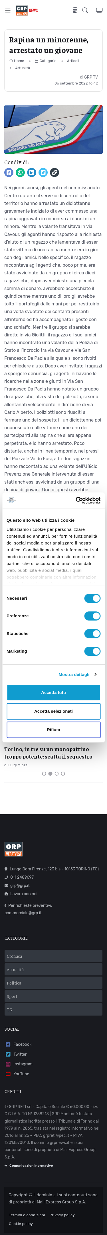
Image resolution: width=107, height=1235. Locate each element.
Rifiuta (53, 729)
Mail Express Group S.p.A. (61, 1202)
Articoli (73, 61)
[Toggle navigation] (8, 10)
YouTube (17, 1074)
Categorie (45, 61)
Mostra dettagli (73, 674)
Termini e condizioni (27, 1215)
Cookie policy (21, 1224)
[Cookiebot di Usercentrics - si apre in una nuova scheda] (76, 500)
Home (16, 61)
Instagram (19, 1064)
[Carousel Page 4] (63, 774)
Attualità (22, 68)
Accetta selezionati (53, 711)
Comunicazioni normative (29, 1166)
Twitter (16, 1054)
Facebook (18, 1044)
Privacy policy (62, 1215)
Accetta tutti (53, 692)
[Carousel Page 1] (44, 774)
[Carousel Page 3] (57, 774)
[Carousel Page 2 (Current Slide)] (51, 774)
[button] (89, 10)
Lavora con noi (21, 893)
